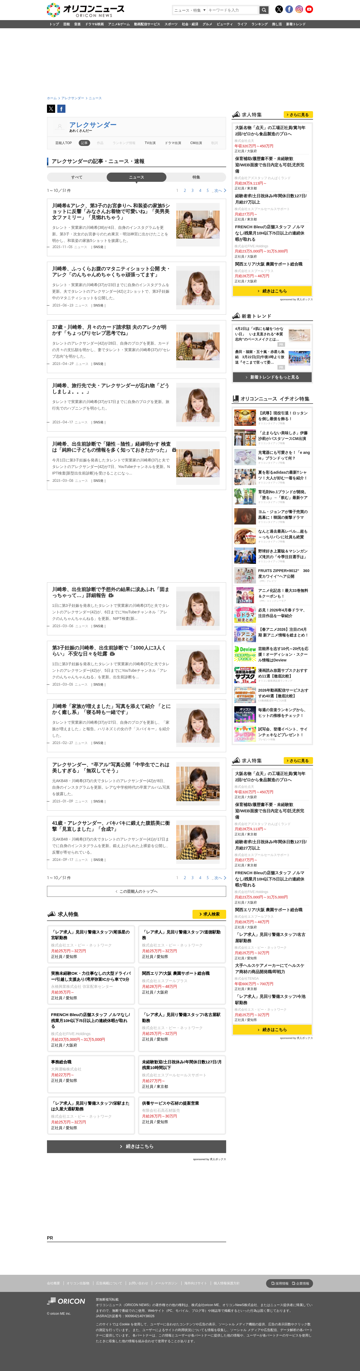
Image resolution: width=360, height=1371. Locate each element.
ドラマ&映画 (94, 24)
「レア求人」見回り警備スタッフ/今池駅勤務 (270, 999)
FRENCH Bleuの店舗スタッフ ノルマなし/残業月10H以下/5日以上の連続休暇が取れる (269, 233)
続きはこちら (140, 1146)
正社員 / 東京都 (182, 1074)
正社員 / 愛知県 (91, 944)
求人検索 (211, 914)
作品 (100, 143)
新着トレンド (296, 24)
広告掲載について (109, 1283)
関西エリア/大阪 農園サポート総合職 (269, 264)
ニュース (136, 177)
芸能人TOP (63, 143)
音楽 (77, 24)
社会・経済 (190, 24)
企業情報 (302, 1283)
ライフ (242, 24)
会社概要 (53, 1283)
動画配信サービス (147, 24)
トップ (54, 24)
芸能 (66, 24)
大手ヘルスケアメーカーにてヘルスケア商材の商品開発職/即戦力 (269, 968)
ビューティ (225, 24)
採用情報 (282, 1283)
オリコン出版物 (78, 1283)
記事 (84, 143)
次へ (218, 190)
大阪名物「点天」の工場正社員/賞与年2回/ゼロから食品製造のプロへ (270, 130)
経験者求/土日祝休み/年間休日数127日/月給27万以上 (271, 198)
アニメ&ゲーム (119, 24)
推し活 (277, 24)
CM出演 (196, 143)
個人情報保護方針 (227, 1283)
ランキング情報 (124, 143)
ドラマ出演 (173, 143)
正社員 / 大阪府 (182, 982)
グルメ (207, 24)
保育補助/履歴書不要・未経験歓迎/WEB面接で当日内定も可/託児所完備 (269, 164)
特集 (196, 177)
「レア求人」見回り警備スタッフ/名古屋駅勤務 (270, 937)
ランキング (259, 24)
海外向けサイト (195, 1283)
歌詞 (214, 143)
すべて (77, 177)
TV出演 (150, 143)
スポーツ (171, 24)
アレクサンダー (92, 125)
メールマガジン (166, 1283)
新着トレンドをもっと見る (272, 377)
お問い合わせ (138, 1283)
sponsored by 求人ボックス (209, 1159)
